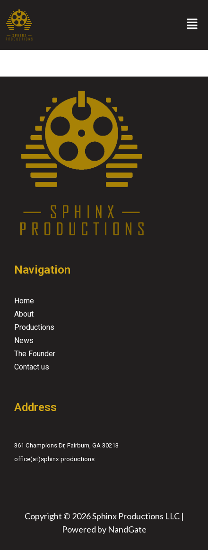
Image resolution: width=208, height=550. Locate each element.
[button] (192, 25)
